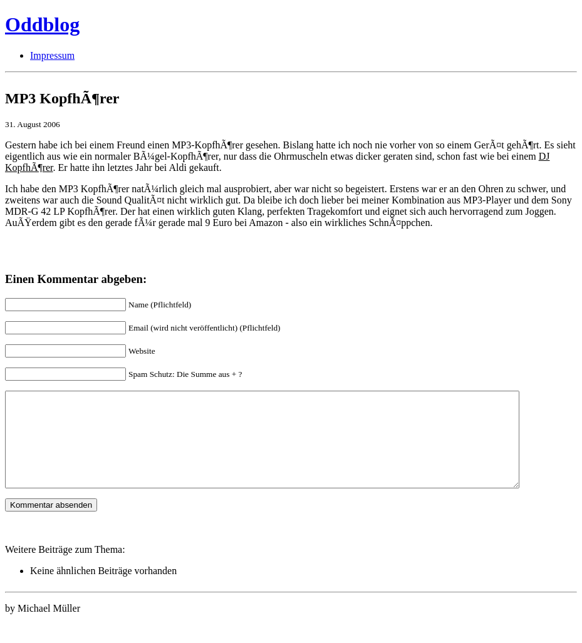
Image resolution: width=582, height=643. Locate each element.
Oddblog (42, 24)
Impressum (52, 55)
